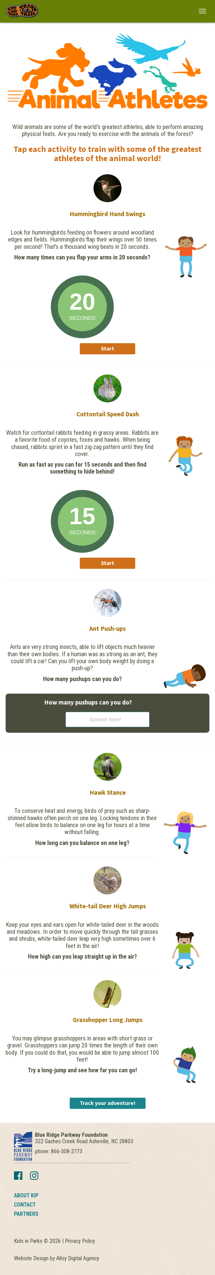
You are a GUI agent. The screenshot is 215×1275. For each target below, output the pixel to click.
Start (107, 349)
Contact (25, 1204)
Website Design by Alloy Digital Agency (56, 1258)
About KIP (26, 1195)
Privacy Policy (80, 1241)
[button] (202, 11)
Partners (26, 1213)
